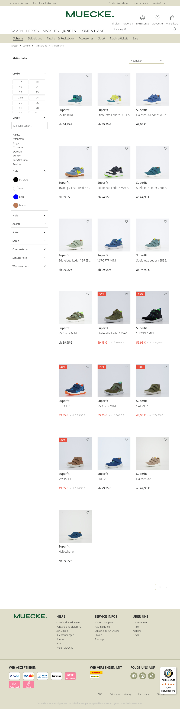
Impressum (143, 694)
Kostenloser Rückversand (45, 3)
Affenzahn (18, 139)
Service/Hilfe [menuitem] (159, 2)
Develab (17, 151)
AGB (58, 643)
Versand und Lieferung (68, 626)
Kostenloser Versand (19, 3)
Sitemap (99, 639)
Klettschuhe (19, 58)
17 (20, 81)
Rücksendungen (65, 635)
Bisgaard (17, 143)
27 (20, 108)
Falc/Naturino (20, 160)
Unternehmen (141, 3)
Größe (16, 73)
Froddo (17, 164)
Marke (16, 118)
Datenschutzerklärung (120, 694)
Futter (16, 232)
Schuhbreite (19, 257)
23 (37, 92)
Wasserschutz (20, 266)
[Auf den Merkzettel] (88, 76)
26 (37, 102)
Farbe (15, 171)
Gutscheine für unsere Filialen (107, 633)
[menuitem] (146, 29)
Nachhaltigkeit (102, 626)
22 (20, 92)
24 (37, 97)
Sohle (15, 240)
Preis (15, 215)
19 (20, 87)
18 (37, 81)
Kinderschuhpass (104, 622)
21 (37, 87)
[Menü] (174, 669)
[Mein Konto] (142, 17)
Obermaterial (20, 249)
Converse (18, 147)
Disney (16, 155)
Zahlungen (62, 630)
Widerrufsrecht (64, 647)
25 (20, 102)
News (136, 635)
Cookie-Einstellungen (68, 622)
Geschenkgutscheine (118, 3)
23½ (20, 97)
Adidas (16, 134)
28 (37, 108)
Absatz (16, 224)
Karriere (137, 630)
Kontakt (60, 639)
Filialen (136, 626)
